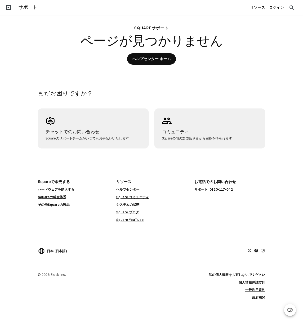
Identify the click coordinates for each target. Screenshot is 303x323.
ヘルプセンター (127, 189)
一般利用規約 (255, 290)
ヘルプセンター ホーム (151, 59)
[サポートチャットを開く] (290, 310)
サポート (27, 7)
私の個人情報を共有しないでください (237, 275)
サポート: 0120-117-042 (213, 189)
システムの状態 (127, 204)
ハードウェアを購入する (56, 189)
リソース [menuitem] (257, 7)
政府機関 (258, 297)
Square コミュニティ (132, 197)
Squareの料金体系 (52, 197)
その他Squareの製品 (54, 204)
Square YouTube (130, 220)
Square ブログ (127, 212)
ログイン (276, 7)
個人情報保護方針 (252, 282)
